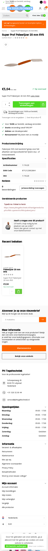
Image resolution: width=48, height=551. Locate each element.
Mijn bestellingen (9, 491)
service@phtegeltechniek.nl (18, 399)
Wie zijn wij (6, 459)
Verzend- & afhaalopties (12, 447)
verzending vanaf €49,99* (18, 127)
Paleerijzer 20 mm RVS (11, 270)
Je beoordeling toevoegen (33, 188)
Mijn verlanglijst (8, 499)
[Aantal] (11, 291)
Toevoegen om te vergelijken (13, 117)
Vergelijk (5, 503)
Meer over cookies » (36, 546)
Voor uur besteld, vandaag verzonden (18, 2)
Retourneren (7, 451)
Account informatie (10, 487)
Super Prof (7, 37)
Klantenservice (24, 348)
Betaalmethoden (9, 472)
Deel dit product (34, 117)
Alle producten (8, 507)
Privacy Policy (7, 468)
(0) (26, 38)
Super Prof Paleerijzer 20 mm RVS (24, 31)
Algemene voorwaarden (12, 463)
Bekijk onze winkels (24, 356)
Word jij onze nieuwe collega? (14, 476)
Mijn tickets (6, 495)
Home (4, 31)
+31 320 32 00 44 (14, 392)
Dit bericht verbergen (16, 546)
